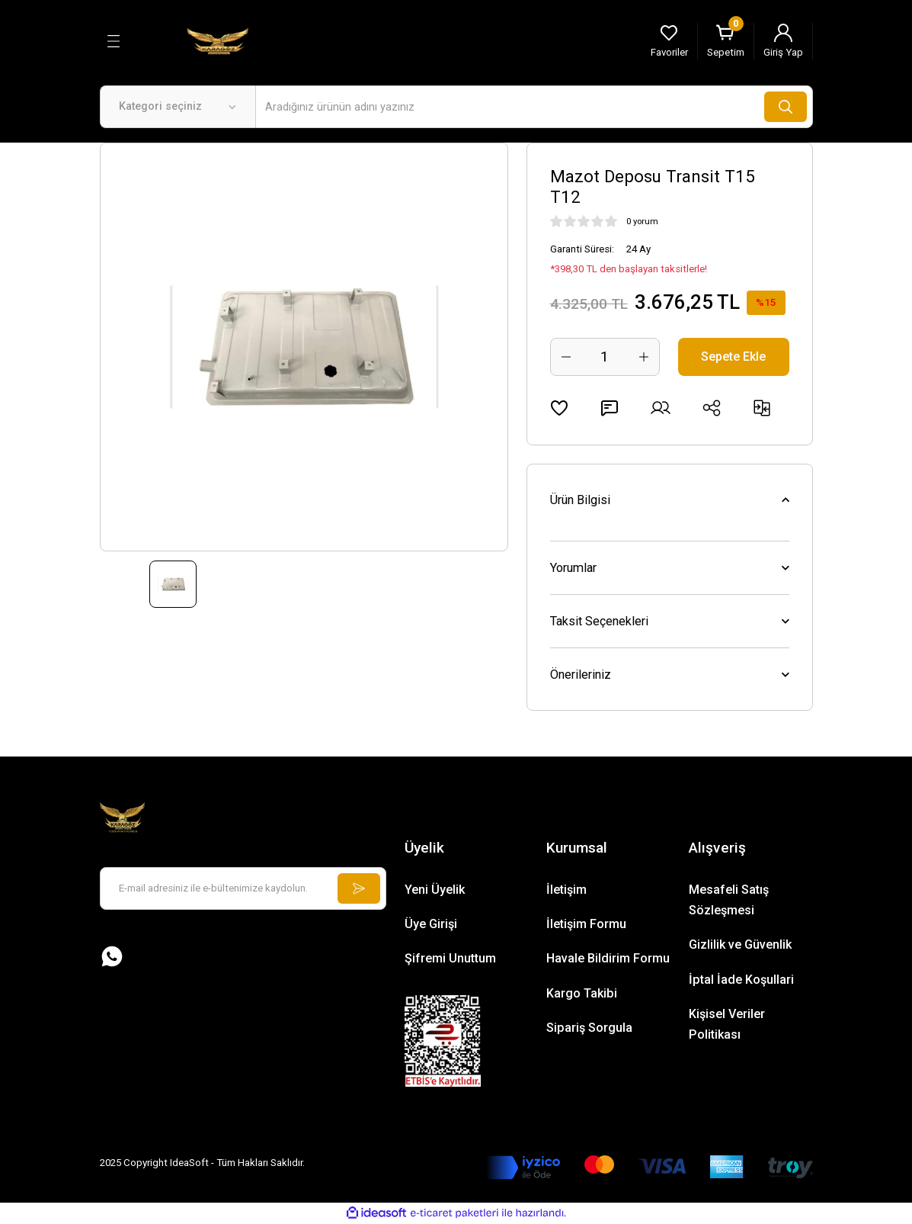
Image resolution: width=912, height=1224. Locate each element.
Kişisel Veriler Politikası (727, 1024)
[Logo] (217, 40)
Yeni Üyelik (435, 889)
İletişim (566, 889)
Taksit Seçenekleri (599, 621)
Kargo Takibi (581, 993)
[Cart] (725, 41)
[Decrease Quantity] (566, 357)
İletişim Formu (586, 924)
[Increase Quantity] (643, 357)
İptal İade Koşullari (741, 979)
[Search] (534, 106)
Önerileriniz (580, 674)
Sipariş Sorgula (589, 1027)
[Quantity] (605, 357)
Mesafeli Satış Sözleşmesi (729, 899)
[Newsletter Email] (243, 888)
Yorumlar (573, 568)
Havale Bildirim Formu (608, 958)
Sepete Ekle (733, 356)
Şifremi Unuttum (450, 958)
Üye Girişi (431, 924)
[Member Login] (783, 41)
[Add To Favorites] (559, 408)
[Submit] (359, 888)
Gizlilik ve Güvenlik (740, 944)
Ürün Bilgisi (580, 500)
